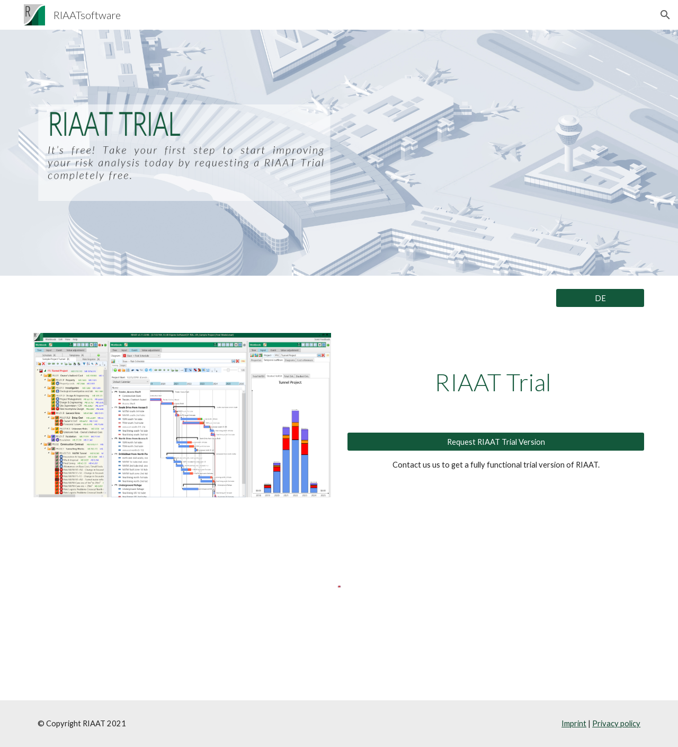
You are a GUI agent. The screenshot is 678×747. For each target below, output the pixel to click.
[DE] (600, 298)
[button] (665, 15)
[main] (496, 382)
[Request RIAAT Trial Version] (495, 441)
